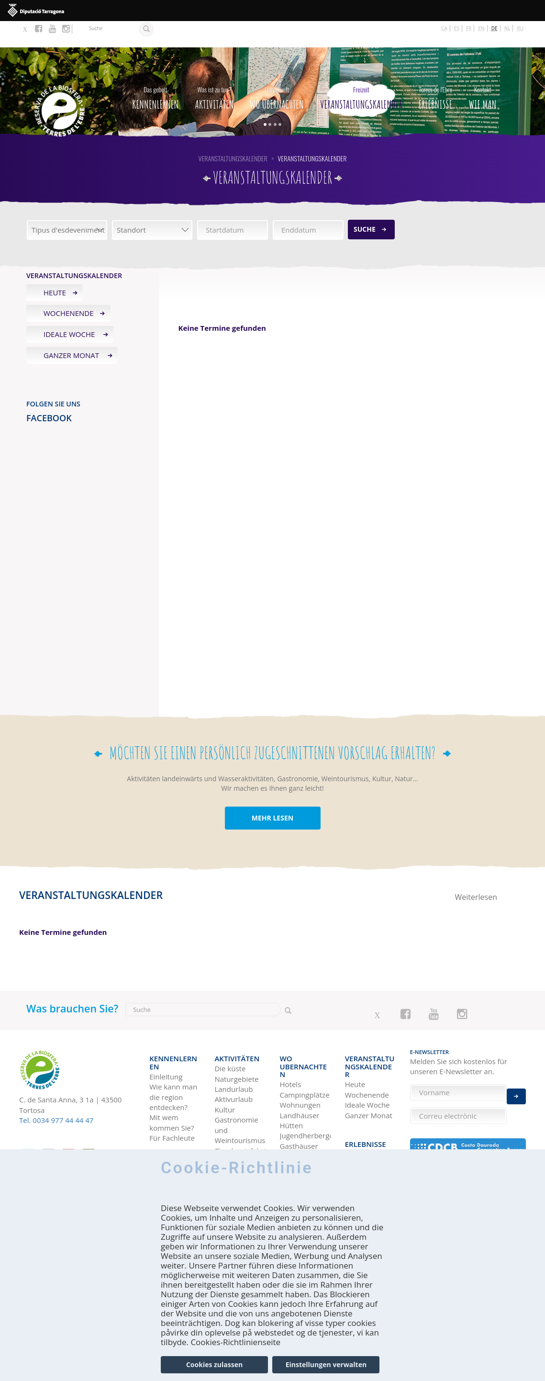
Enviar (516, 1089)
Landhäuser (300, 1066)
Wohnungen (300, 1055)
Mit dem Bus (170, 1138)
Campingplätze (305, 1045)
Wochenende (69, 287)
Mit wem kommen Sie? (171, 1081)
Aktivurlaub (233, 1066)
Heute (55, 266)
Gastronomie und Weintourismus (239, 1096)
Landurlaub (233, 1055)
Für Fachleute (172, 1096)
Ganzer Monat (72, 329)
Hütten (291, 1076)
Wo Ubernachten (277, 69)
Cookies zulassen (214, 1364)
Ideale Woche (70, 308)
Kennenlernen (155, 69)
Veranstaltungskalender (361, 69)
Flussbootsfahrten (239, 1117)
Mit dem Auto (172, 1128)
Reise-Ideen (364, 1103)
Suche (365, 202)
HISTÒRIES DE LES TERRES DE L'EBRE (369, 1145)
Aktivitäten (214, 69)
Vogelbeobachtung (239, 1127)
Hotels (290, 1035)
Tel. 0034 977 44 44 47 (56, 1094)
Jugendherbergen (305, 1086)
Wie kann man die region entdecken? (173, 1056)
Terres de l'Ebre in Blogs (368, 1119)
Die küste (229, 1035)
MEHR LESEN (272, 792)
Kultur (224, 1076)
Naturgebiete (236, 1045)
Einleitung (165, 1035)
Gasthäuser (299, 1096)
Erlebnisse (435, 69)
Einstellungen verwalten (326, 1364)
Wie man (482, 69)
